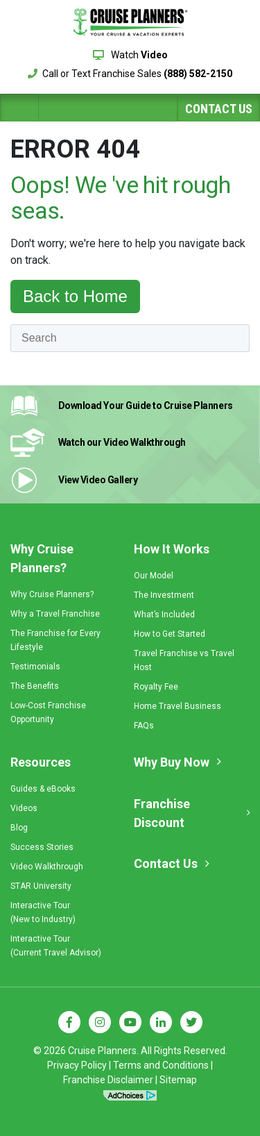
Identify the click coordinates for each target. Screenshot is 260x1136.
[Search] (130, 338)
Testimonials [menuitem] (35, 666)
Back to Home (75, 296)
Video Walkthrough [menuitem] (46, 866)
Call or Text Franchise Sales (130, 73)
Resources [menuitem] (40, 762)
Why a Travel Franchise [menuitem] (55, 614)
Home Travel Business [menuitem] (177, 706)
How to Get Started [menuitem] (169, 634)
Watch (130, 54)
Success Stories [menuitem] (41, 847)
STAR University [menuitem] (40, 886)
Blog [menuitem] (19, 828)
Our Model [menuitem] (153, 575)
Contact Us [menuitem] (166, 863)
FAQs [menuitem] (144, 725)
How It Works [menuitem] (171, 549)
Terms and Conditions (161, 1065)
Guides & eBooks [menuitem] (43, 789)
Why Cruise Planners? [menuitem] (41, 558)
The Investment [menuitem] (164, 595)
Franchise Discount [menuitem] (162, 813)
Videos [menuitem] (23, 808)
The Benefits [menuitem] (34, 686)
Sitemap (178, 1079)
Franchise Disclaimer (108, 1079)
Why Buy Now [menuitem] (171, 762)
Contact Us (218, 108)
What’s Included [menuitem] (164, 614)
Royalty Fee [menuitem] (156, 687)
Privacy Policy (77, 1065)
